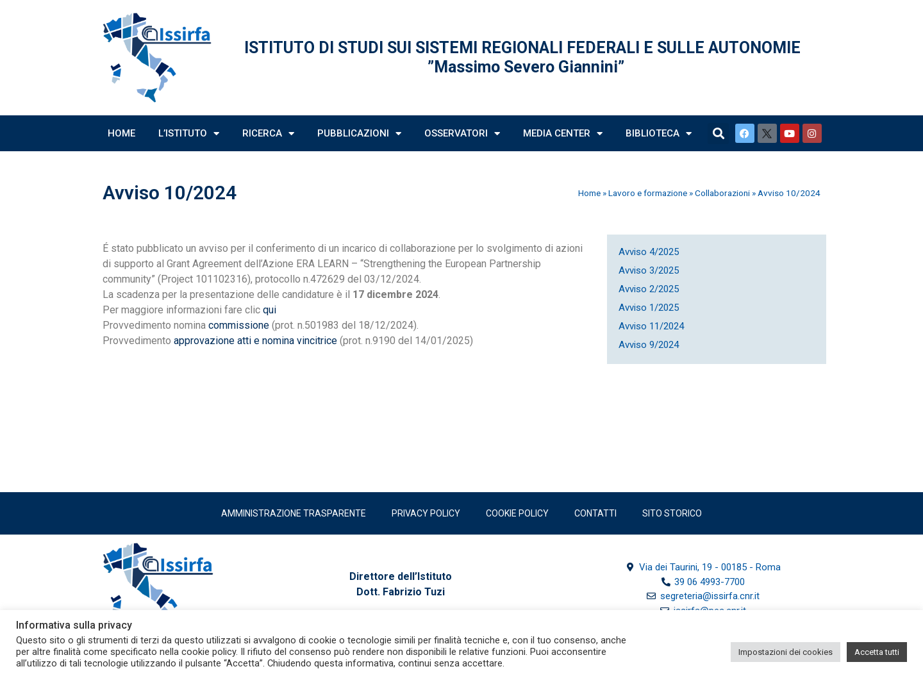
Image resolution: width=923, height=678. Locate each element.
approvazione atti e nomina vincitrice (255, 341)
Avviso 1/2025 (649, 307)
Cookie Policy (517, 513)
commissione (240, 325)
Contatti (595, 513)
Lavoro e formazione (647, 193)
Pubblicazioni (359, 133)
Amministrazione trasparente (293, 513)
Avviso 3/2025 (649, 270)
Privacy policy (426, 513)
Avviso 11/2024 (651, 326)
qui (269, 310)
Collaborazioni (722, 193)
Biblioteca (659, 133)
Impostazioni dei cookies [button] (785, 652)
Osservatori (462, 133)
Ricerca (268, 133)
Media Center (563, 133)
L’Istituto (188, 133)
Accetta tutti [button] (876, 652)
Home (121, 133)
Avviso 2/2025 (649, 289)
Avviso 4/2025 (649, 252)
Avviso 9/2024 (649, 345)
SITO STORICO (672, 513)
